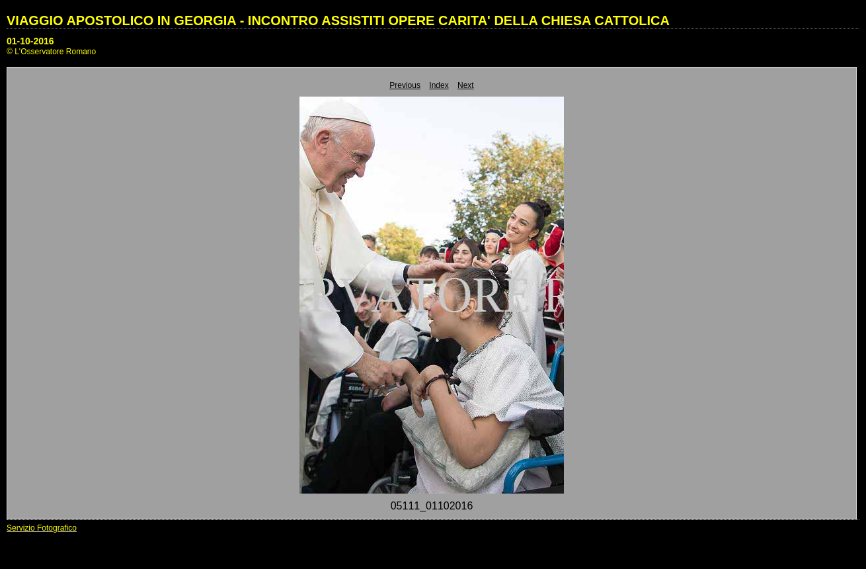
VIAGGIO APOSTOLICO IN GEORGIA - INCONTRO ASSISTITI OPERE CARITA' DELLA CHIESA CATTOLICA (338, 20)
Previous (404, 85)
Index (438, 85)
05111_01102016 (432, 505)
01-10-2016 (30, 41)
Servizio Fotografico (42, 528)
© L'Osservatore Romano (51, 51)
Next (465, 85)
